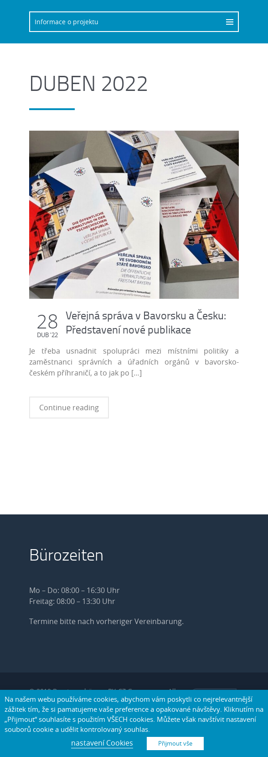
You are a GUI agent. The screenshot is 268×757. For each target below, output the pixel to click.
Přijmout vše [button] (175, 743)
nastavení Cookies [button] (102, 743)
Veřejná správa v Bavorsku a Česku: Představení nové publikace (146, 322)
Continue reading (69, 407)
